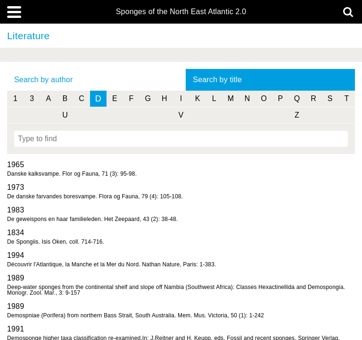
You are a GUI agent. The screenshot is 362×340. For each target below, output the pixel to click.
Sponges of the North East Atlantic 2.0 (181, 12)
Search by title (217, 80)
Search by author (43, 80)
